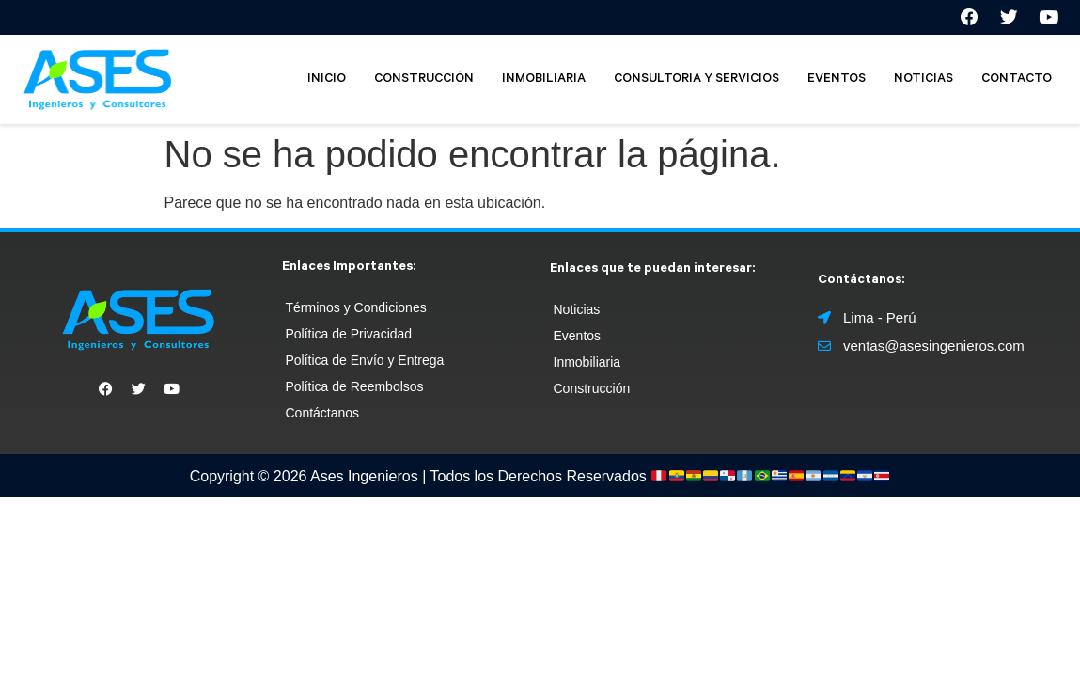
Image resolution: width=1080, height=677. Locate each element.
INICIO (326, 81)
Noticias (577, 311)
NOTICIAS (923, 81)
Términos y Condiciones (356, 310)
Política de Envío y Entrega (365, 362)
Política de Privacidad (349, 336)
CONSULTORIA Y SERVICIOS (696, 81)
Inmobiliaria (587, 363)
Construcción (592, 390)
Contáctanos (323, 415)
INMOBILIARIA (544, 81)
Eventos (578, 337)
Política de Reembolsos (355, 389)
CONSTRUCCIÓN (424, 81)
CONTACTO (1016, 81)
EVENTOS (836, 81)
